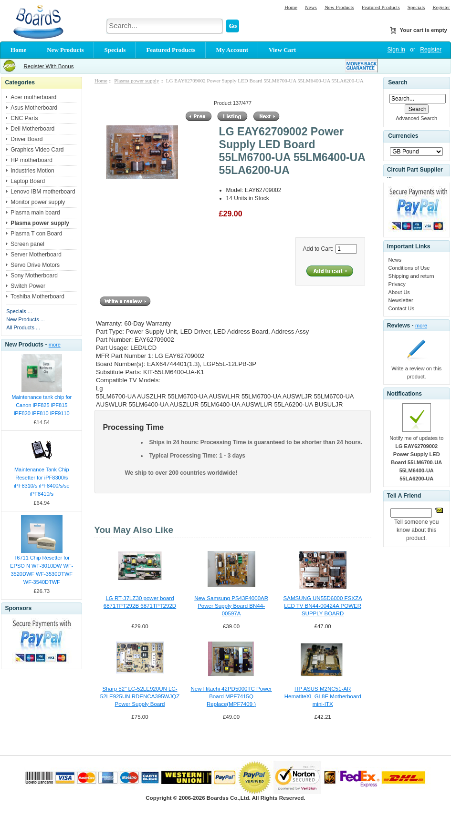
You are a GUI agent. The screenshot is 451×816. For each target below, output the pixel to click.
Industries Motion (32, 170)
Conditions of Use (409, 268)
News (311, 7)
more (55, 344)
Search (397, 82)
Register (441, 7)
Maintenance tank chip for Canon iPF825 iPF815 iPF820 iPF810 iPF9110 (41, 405)
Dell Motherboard (32, 128)
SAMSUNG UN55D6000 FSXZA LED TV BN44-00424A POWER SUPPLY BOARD (322, 605)
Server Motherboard (36, 254)
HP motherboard (31, 160)
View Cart (282, 49)
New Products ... (25, 319)
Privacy (397, 284)
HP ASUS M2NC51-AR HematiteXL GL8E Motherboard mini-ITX (322, 696)
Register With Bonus (48, 66)
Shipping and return (411, 276)
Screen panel (27, 244)
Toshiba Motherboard (37, 296)
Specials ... (19, 311)
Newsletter (400, 300)
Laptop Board (27, 181)
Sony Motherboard (34, 275)
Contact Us (401, 308)
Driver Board (26, 139)
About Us (399, 292)
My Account (232, 49)
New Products (339, 7)
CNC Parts (24, 118)
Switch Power (27, 286)
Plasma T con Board (36, 233)
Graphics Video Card (36, 149)
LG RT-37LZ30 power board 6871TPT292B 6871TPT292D (140, 602)
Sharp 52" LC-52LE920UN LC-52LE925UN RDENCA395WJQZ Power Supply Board (139, 696)
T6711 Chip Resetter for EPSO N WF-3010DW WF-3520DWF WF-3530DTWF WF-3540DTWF (41, 570)
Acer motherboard (33, 97)
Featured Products (381, 7)
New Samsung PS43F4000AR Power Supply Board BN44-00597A (231, 605)
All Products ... (23, 327)
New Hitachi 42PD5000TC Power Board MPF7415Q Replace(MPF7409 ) (231, 696)
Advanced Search (416, 118)
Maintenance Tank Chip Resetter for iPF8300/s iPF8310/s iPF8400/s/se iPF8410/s (42, 482)
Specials (416, 7)
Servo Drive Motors (35, 265)
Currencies (403, 136)
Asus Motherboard (33, 107)
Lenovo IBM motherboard (42, 191)
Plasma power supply (136, 80)
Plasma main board (35, 212)
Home (290, 7)
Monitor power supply (37, 202)
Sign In (396, 49)
